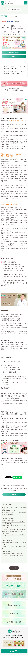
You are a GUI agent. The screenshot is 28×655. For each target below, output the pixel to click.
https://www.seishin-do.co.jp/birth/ (13, 555)
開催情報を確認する (14, 52)
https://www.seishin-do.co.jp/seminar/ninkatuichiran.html (14, 513)
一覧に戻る (14, 568)
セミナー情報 (5, 15)
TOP (2, 15)
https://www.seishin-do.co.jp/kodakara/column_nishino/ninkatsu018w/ (13, 530)
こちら (9, 74)
